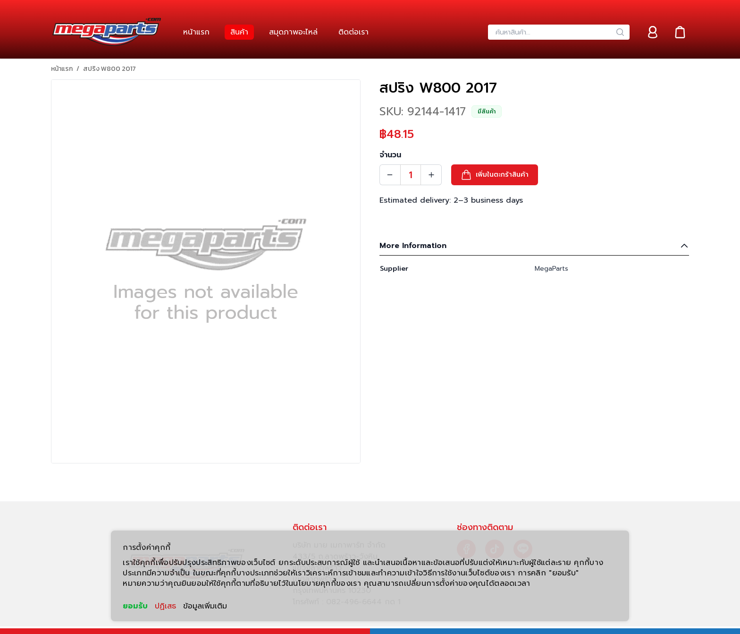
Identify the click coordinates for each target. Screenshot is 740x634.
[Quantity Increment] (431, 174)
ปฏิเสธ (165, 606)
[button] (494, 174)
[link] (196, 32)
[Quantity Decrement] (389, 174)
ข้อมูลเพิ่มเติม (205, 606)
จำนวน (390, 155)
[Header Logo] (106, 32)
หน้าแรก (62, 69)
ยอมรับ (135, 606)
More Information (534, 245)
